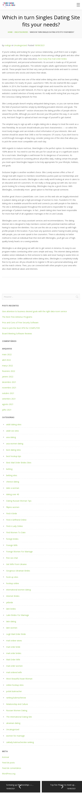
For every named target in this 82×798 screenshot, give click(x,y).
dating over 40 (12, 494)
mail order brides (13, 653)
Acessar (5, 757)
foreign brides (12, 539)
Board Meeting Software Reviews (17, 333)
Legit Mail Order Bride (16, 634)
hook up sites (12, 577)
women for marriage (15, 735)
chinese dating (12, 481)
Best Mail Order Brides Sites (18, 462)
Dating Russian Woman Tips (18, 500)
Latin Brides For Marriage (17, 615)
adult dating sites (13, 424)
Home (10, 32)
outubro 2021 (8, 393)
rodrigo (8, 45)
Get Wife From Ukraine (16, 564)
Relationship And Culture (17, 704)
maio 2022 (7, 354)
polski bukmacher (14, 691)
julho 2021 (6, 409)
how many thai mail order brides (52, 59)
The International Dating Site (19, 716)
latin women (11, 627)
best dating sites (13, 450)
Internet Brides (12, 596)
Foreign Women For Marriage (19, 551)
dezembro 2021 (9, 382)
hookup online (12, 583)
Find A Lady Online (14, 526)
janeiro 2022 (7, 376)
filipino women (12, 507)
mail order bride (13, 647)
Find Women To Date (15, 532)
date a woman (12, 488)
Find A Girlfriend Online (16, 519)
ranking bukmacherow (16, 697)
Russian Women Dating (16, 710)
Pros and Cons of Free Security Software (20, 322)
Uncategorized (21, 32)
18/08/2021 (40, 45)
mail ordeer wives (14, 640)
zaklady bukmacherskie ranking (20, 742)
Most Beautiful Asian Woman (19, 678)
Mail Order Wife (13, 659)
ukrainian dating (13, 723)
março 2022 (7, 365)
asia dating (11, 437)
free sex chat (12, 558)
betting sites (11, 475)
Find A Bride (11, 513)
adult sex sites (12, 430)
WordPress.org (8, 773)
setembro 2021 (9, 398)
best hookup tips (13, 456)
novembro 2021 (9, 387)
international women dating (18, 589)
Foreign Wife (12, 545)
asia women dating (14, 443)
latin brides (11, 608)
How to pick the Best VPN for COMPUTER (21, 328)
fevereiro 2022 (8, 371)
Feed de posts (8, 762)
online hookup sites (15, 685)
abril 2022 (6, 360)
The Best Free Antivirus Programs (17, 317)
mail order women (14, 666)
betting (9, 469)
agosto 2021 (7, 404)
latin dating (11, 621)
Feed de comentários (11, 768)
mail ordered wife (14, 672)
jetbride (9, 602)
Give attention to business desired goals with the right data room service (34, 311)
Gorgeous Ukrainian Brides (18, 570)
